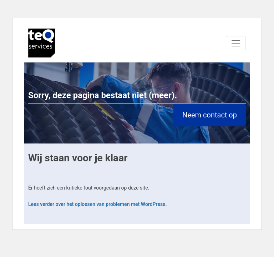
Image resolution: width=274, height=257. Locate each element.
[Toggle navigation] (236, 43)
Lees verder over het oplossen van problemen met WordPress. (97, 204)
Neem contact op (209, 115)
